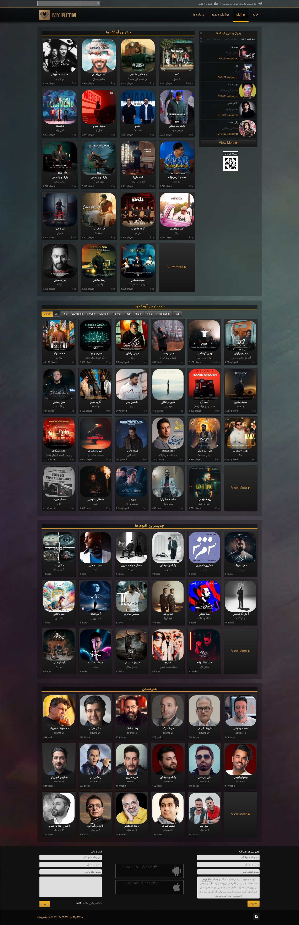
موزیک (240, 15)
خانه (255, 15)
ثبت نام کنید (208, 4)
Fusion (138, 314)
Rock (127, 314)
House (91, 314)
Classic (103, 314)
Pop (65, 314)
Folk (149, 314)
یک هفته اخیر (248, 39)
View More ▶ (228, 143)
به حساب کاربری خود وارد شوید (242, 4)
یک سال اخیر (213, 39)
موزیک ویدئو (220, 15)
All (56, 314)
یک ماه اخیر (230, 39)
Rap (177, 314)
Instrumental (163, 314)
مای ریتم (206, 879)
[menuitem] (255, 15)
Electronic (77, 314)
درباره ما (199, 15)
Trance (116, 314)
